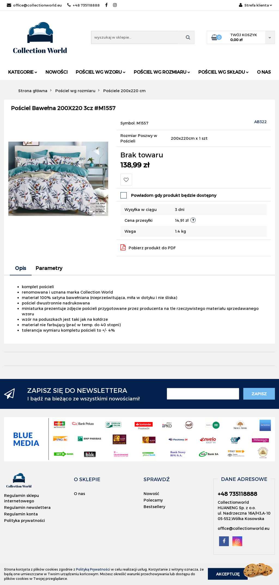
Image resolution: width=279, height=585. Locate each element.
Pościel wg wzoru (101, 71)
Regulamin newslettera (27, 507)
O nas (264, 71)
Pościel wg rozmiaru (162, 71)
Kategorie (22, 71)
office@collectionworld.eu (34, 5)
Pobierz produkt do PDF (148, 247)
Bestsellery (154, 506)
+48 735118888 (83, 5)
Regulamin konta (21, 514)
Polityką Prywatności (93, 569)
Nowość (151, 493)
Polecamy (153, 500)
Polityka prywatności (24, 520)
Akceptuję (227, 574)
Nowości (57, 71)
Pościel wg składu (223, 71)
